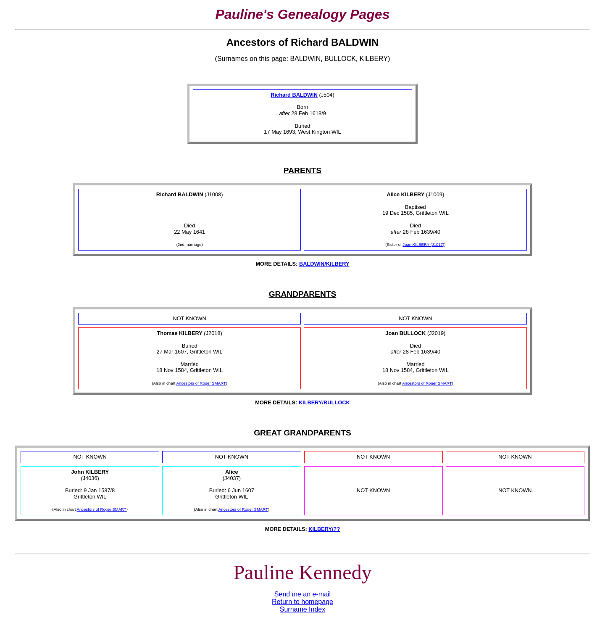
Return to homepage (302, 601)
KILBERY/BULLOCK (324, 402)
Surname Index (303, 609)
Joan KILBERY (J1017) (423, 244)
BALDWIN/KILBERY (324, 264)
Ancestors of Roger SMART (201, 383)
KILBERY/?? (324, 529)
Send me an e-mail (302, 594)
